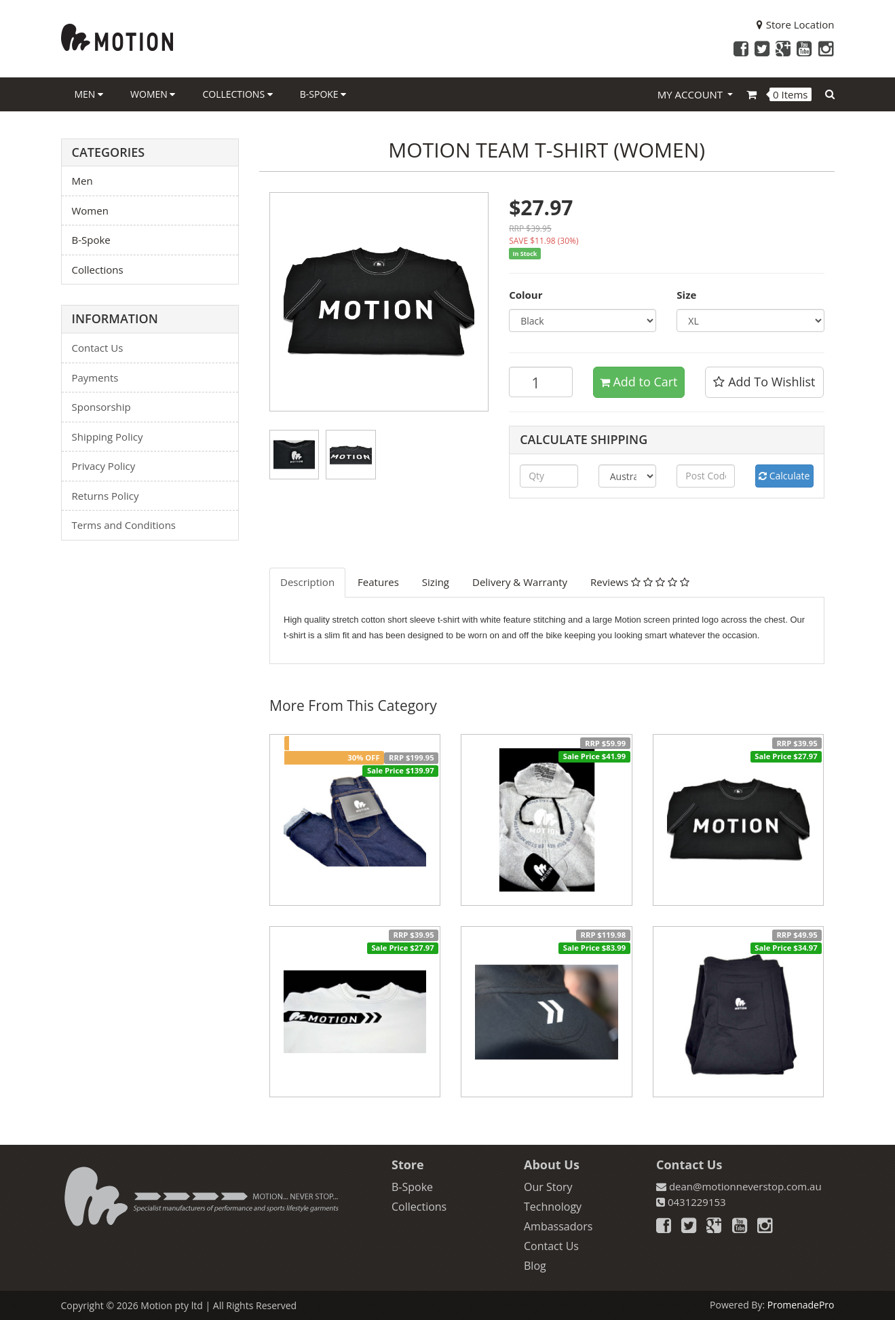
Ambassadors (558, 1226)
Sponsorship (101, 407)
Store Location (796, 24)
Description (307, 582)
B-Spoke (323, 94)
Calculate (784, 475)
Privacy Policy (104, 466)
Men (89, 94)
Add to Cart (639, 381)
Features (378, 582)
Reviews (639, 582)
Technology (553, 1206)
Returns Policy (105, 495)
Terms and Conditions (124, 525)
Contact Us (97, 347)
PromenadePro (801, 1304)
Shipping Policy (107, 436)
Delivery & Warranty (519, 582)
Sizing (435, 582)
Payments (95, 377)
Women (152, 94)
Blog (535, 1265)
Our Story (548, 1186)
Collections (237, 94)
